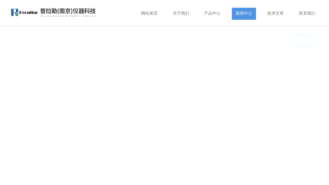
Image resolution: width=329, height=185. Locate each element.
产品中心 (212, 12)
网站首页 (149, 12)
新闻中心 (244, 12)
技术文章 (275, 12)
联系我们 (307, 12)
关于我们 (181, 12)
